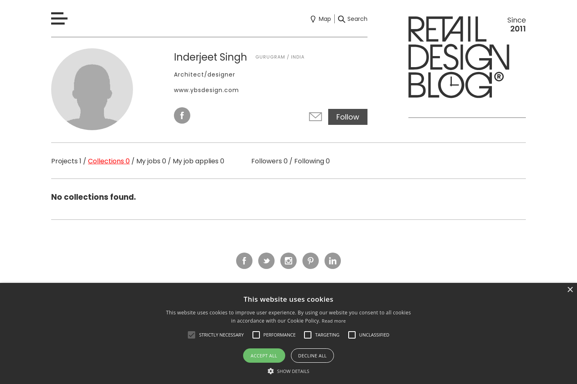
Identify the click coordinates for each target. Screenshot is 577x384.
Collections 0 (109, 161)
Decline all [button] (312, 355)
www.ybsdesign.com (206, 90)
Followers (269, 161)
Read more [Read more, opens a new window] (334, 321)
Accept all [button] (264, 355)
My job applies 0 (198, 161)
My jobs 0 (151, 161)
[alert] (288, 333)
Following (312, 161)
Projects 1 (66, 161)
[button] (191, 335)
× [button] (570, 290)
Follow (347, 117)
